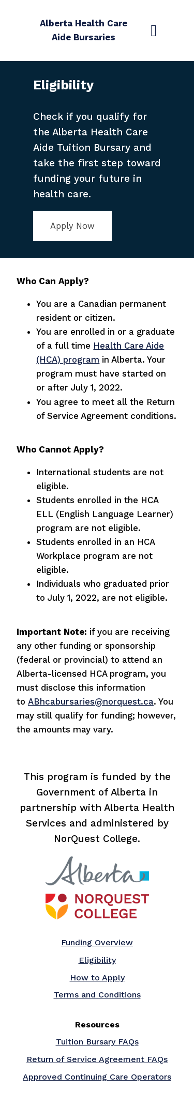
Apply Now (72, 226)
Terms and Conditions (97, 995)
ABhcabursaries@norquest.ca (91, 701)
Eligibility (97, 960)
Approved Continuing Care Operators (97, 1077)
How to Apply (97, 977)
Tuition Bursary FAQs (97, 1042)
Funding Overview (97, 942)
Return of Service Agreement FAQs (97, 1059)
